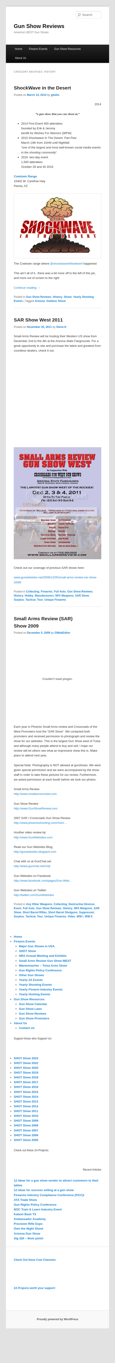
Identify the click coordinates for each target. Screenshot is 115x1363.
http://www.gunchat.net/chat (32, 866)
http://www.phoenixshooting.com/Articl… (40, 822)
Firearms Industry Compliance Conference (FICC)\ (49, 1195)
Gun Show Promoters (34, 1018)
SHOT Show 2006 (26, 1135)
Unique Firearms (55, 599)
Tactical (31, 599)
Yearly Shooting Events (35, 984)
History (57, 297)
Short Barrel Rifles (35, 912)
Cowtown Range (25, 176)
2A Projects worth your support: (35, 1288)
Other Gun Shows (31, 975)
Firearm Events (38, 49)
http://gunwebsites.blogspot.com (35, 851)
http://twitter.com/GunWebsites (34, 895)
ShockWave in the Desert (42, 87)
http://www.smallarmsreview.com (35, 794)
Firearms (46, 591)
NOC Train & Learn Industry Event (38, 1209)
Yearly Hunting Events (34, 994)
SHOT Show (27, 951)
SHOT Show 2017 (26, 1082)
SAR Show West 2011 (38, 319)
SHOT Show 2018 (26, 1077)
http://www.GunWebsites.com (33, 837)
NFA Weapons (64, 595)
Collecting (32, 591)
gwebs (55, 95)
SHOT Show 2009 (26, 1120)
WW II (88, 916)
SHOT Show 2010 (26, 1116)
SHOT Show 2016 (26, 1087)
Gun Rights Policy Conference (40, 970)
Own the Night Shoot (28, 1228)
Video (71, 916)
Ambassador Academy (30, 1219)
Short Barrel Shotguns (63, 912)
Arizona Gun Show (27, 1233)
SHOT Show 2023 (26, 1058)
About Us (20, 58)
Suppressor (86, 912)
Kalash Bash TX (25, 1214)
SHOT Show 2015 (26, 1092)
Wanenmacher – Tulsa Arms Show (43, 965)
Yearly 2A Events (31, 980)
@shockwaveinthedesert (66, 263)
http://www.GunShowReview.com (35, 808)
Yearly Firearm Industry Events (41, 989)
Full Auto (60, 591)
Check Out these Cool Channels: (35, 1259)
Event (17, 908)
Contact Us (27, 1028)
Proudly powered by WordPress (57, 1319)
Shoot (68, 297)
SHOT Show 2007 (26, 1130)
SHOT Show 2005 (26, 1140)
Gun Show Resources (67, 49)
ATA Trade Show (25, 1200)
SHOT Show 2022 (26, 1063)
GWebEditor (62, 632)
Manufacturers (44, 595)
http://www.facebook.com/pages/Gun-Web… (43, 880)
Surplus (19, 599)
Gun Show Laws (30, 1009)
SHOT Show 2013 (26, 1101)
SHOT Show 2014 (26, 1096)
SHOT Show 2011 (26, 1111)
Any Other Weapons (39, 904)
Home (18, 49)
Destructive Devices (81, 904)
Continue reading (27, 287)
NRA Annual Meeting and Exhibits (43, 955)
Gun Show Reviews (39, 26)
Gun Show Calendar (33, 1004)
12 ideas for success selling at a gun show (44, 1190)
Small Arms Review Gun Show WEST (45, 960)
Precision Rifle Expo (28, 1223)
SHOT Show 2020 (26, 1067)
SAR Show (82, 595)
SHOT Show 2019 (26, 1072)
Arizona (40, 301)
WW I (80, 916)
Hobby (29, 595)
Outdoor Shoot (56, 301)
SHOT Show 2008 (26, 1125)
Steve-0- (61, 327)
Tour (40, 599)
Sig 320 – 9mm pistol (28, 1238)
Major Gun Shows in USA (37, 946)
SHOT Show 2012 (26, 1106)
